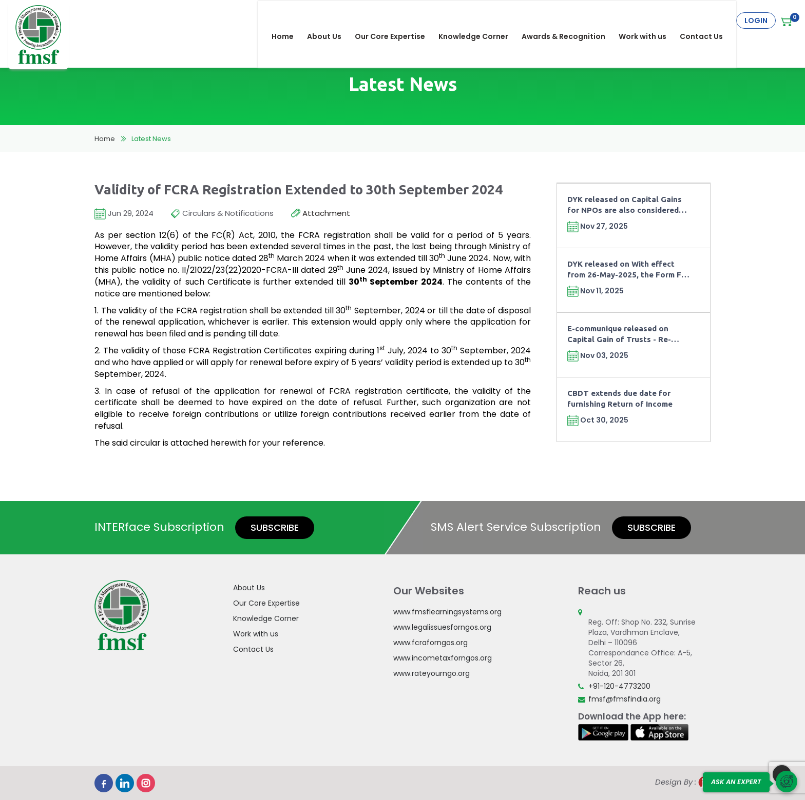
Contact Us (708, 20)
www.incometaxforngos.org (442, 658)
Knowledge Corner (480, 20)
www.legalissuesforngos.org (442, 627)
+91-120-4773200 (619, 686)
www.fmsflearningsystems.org (447, 612)
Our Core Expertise (396, 20)
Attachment (320, 213)
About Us (331, 20)
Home (289, 20)
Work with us (649, 20)
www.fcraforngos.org (430, 642)
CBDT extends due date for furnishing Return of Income (620, 398)
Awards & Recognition (570, 20)
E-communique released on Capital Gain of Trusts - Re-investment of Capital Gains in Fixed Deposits (624, 334)
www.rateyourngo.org (431, 673)
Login (756, 20)
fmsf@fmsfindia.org (624, 699)
